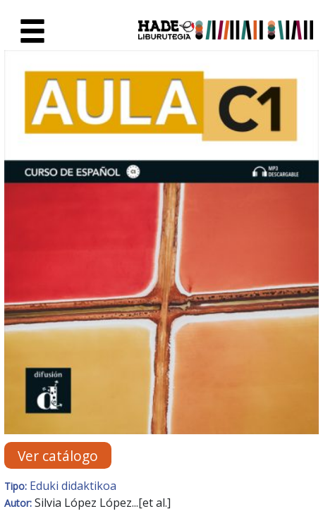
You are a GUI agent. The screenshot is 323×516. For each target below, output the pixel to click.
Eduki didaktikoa (73, 485)
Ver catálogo (58, 455)
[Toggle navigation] (32, 31)
